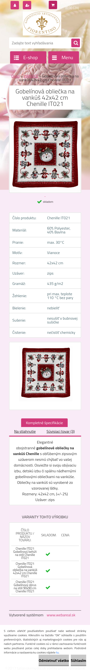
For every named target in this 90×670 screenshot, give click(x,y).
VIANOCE (31, 76)
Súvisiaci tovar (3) (61, 431)
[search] (75, 43)
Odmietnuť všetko (54, 660)
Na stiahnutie (25, 431)
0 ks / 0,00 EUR (69, 3)
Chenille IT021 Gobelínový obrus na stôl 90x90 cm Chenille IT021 (25, 586)
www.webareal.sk (61, 615)
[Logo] (42, 23)
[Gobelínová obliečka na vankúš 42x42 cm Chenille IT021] (45, 376)
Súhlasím (78, 660)
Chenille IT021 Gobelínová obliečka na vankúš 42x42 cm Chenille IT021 (25, 569)
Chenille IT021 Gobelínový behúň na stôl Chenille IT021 (25, 553)
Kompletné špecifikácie (44, 423)
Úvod (15, 76)
